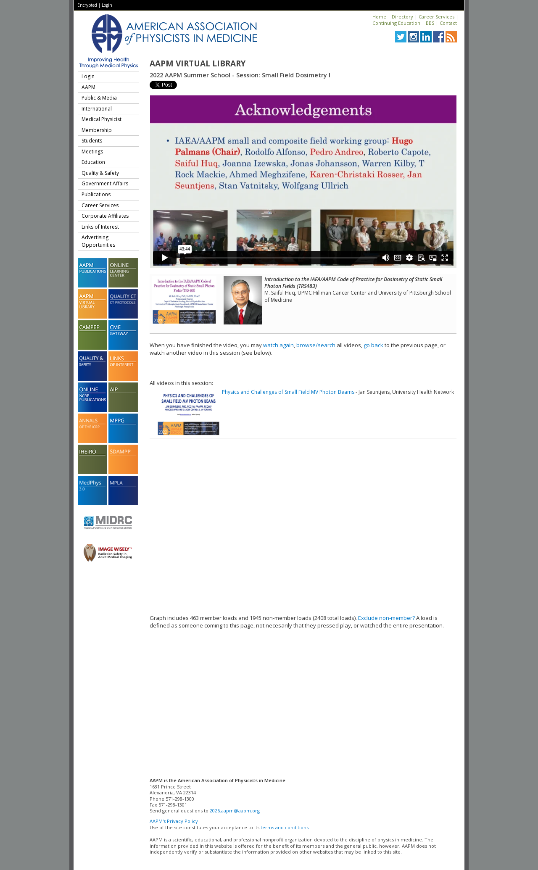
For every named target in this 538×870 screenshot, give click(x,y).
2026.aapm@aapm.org (235, 810)
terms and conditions (285, 827)
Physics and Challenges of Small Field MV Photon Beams (288, 391)
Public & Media (99, 97)
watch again (278, 345)
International (97, 108)
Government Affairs (105, 183)
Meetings (92, 151)
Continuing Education (396, 23)
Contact (448, 23)
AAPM (88, 87)
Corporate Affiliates (105, 215)
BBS (430, 23)
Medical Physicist (101, 119)
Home (379, 16)
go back (373, 345)
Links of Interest (100, 226)
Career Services (436, 16)
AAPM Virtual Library (197, 63)
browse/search (315, 345)
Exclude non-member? (386, 618)
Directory (402, 16)
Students (92, 140)
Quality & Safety (100, 173)
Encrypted (87, 5)
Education (93, 162)
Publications (96, 194)
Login (107, 5)
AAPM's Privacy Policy (174, 821)
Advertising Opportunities (98, 241)
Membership (97, 130)
